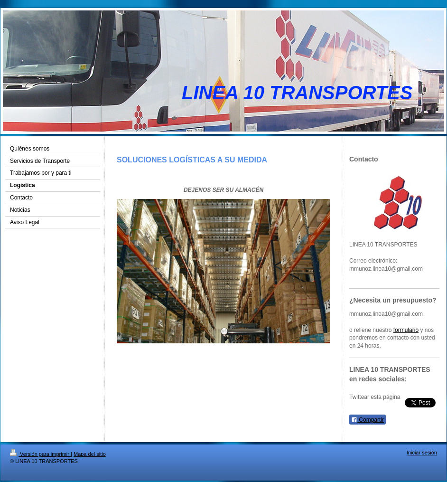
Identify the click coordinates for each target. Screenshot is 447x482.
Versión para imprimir (40, 454)
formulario (406, 330)
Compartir (367, 419)
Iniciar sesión (422, 452)
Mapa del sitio (90, 454)
